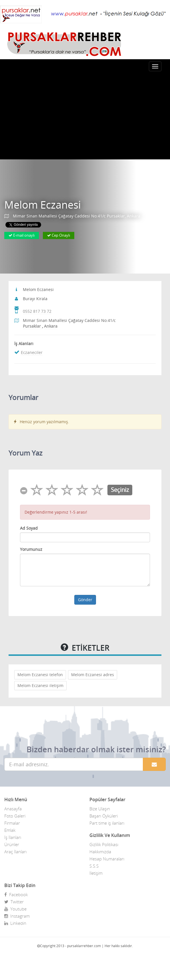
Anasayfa (13, 808)
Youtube (15, 909)
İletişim (96, 873)
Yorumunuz (31, 549)
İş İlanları (12, 837)
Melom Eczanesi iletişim (40, 685)
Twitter (14, 901)
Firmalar (12, 823)
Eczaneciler (32, 352)
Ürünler (11, 844)
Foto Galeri (14, 816)
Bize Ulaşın (99, 808)
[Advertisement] (85, 116)
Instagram (17, 916)
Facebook (16, 894)
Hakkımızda (100, 851)
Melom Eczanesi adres (92, 674)
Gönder (85, 599)
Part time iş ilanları (106, 823)
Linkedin (15, 923)
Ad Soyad (29, 528)
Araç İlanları (15, 851)
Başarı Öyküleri (103, 816)
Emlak (9, 830)
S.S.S (94, 866)
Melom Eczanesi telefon (40, 674)
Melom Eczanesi (42, 205)
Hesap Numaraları (106, 859)
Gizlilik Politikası (103, 844)
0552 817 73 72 (37, 311)
